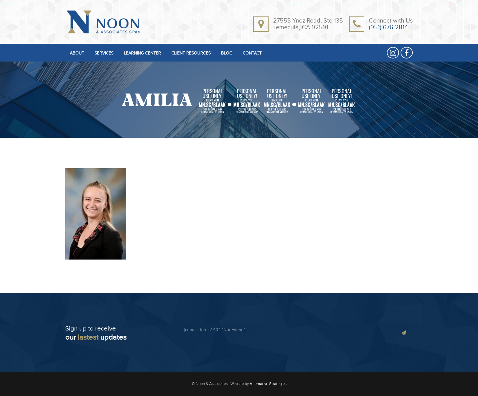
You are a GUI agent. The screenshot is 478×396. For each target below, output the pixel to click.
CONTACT (252, 53)
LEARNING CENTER (142, 53)
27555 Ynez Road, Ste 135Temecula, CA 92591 (308, 24)
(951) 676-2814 (388, 27)
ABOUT (77, 53)
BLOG (226, 53)
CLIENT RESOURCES (191, 53)
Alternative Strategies (268, 383)
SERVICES (104, 53)
